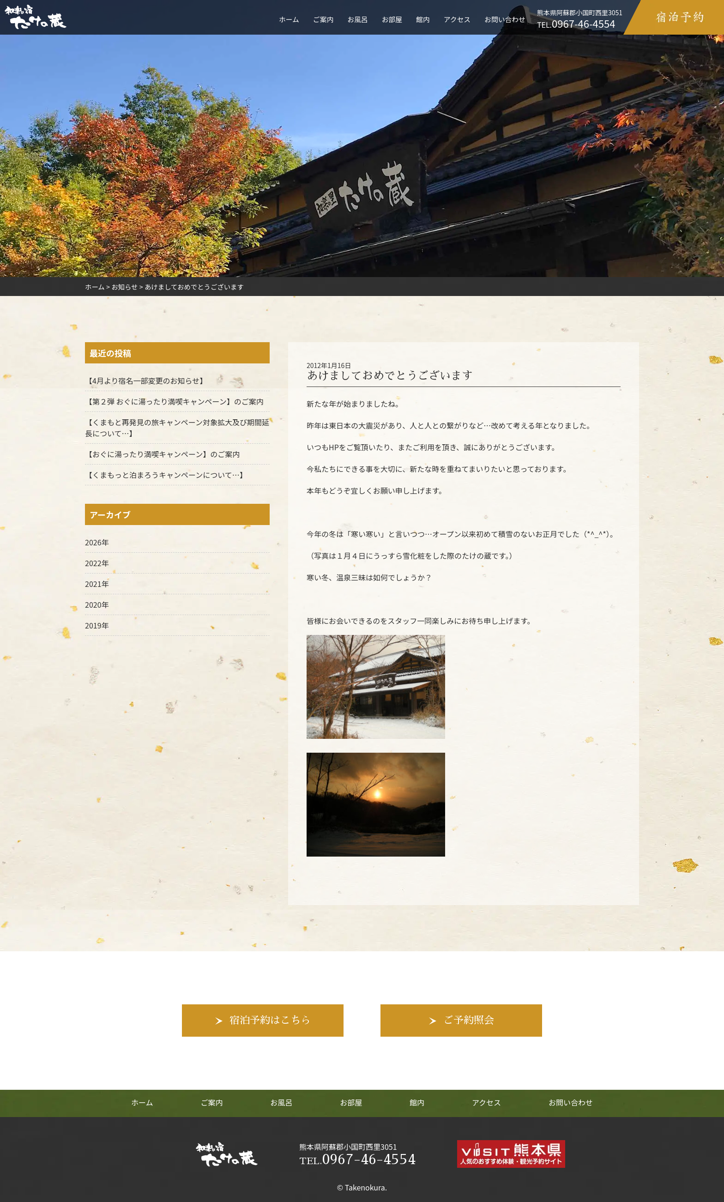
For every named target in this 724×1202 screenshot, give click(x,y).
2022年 (97, 562)
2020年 (97, 604)
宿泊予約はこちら (270, 1020)
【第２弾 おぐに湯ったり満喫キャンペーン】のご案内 (174, 401)
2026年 (97, 542)
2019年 (97, 625)
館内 (423, 19)
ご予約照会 (468, 1020)
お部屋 (392, 19)
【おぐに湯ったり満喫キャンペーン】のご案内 (162, 453)
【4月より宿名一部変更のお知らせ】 (146, 380)
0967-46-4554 (357, 1159)
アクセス (457, 19)
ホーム (289, 19)
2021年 (97, 583)
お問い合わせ (504, 19)
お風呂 (357, 19)
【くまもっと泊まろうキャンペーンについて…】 (166, 474)
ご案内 (323, 19)
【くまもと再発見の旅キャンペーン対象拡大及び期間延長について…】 (177, 428)
